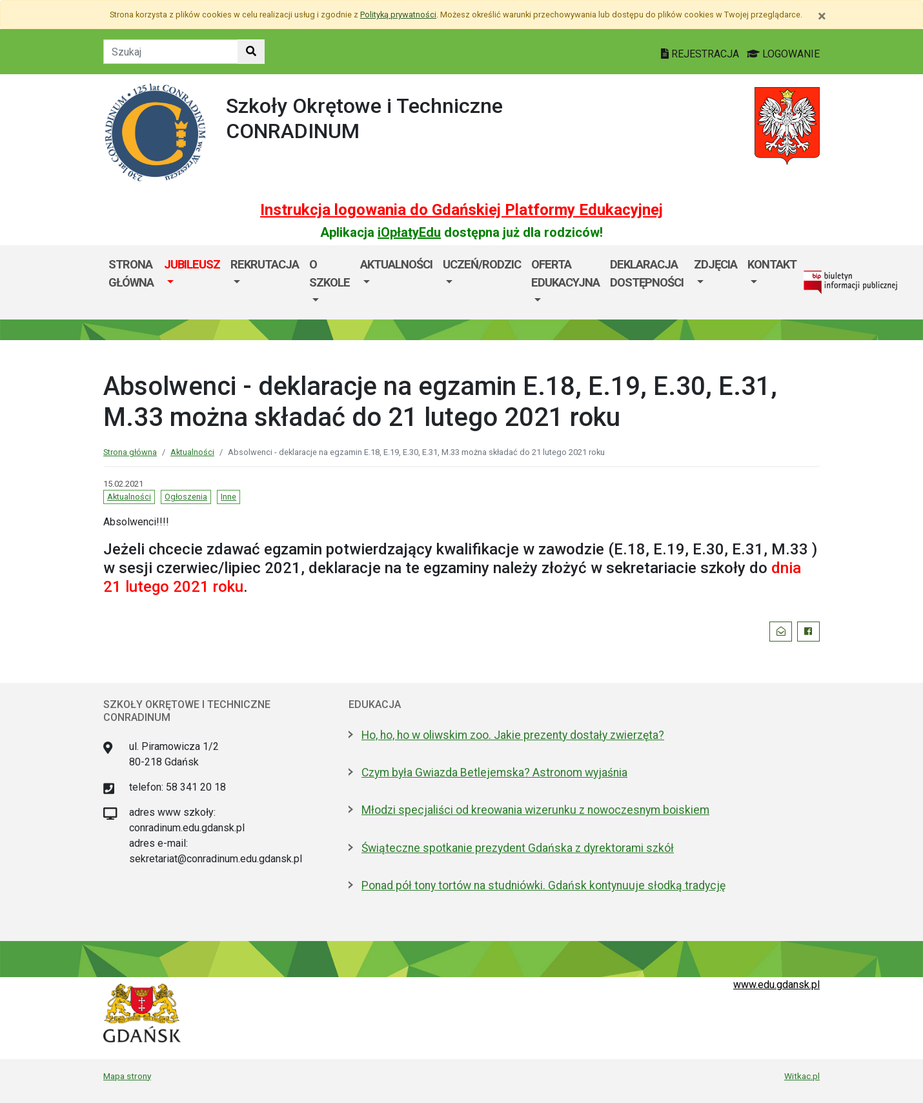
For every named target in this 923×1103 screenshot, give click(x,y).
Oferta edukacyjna (565, 273)
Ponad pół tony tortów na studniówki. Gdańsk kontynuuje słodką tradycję (543, 885)
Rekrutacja (264, 264)
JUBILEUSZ (192, 264)
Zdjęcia (715, 264)
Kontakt (771, 264)
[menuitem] (192, 282)
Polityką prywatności (398, 14)
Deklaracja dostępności (647, 273)
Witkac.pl (802, 1076)
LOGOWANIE (783, 54)
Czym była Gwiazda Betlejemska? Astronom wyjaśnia (494, 772)
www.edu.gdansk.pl (776, 984)
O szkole (329, 273)
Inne (228, 496)
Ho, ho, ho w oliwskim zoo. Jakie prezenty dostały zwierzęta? (512, 735)
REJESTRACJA (701, 54)
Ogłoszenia (186, 496)
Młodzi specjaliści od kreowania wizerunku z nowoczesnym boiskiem (535, 810)
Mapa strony (127, 1076)
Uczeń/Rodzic (482, 264)
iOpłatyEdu (409, 232)
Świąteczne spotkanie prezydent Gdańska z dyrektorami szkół (517, 848)
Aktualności (396, 264)
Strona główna (131, 273)
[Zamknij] (822, 16)
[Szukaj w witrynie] (251, 51)
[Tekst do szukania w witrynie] (170, 51)
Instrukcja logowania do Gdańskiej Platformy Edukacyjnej (461, 210)
